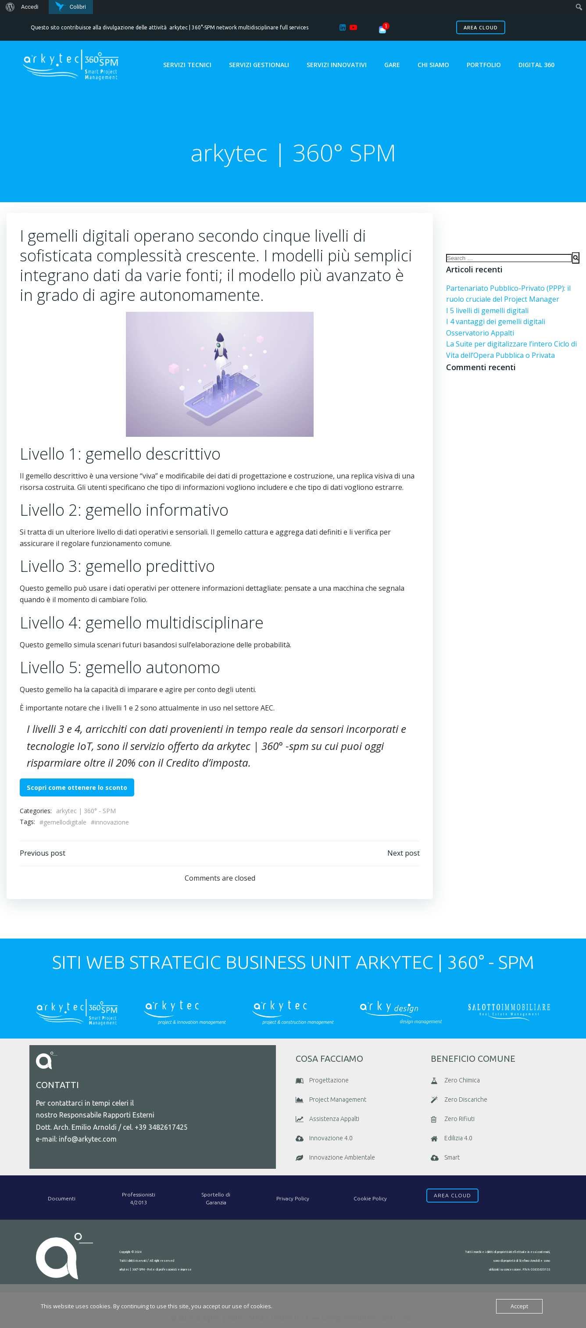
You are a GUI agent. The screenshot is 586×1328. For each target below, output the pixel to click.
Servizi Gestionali (259, 65)
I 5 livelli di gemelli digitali (487, 310)
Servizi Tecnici (187, 65)
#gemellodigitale (62, 822)
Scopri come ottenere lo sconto (77, 787)
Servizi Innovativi (337, 65)
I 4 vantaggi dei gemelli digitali (495, 321)
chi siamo (433, 65)
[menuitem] (9, 7)
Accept (519, 1306)
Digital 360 (536, 65)
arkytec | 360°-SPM (192, 27)
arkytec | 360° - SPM (86, 811)
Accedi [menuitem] (29, 7)
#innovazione (110, 822)
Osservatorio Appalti (480, 333)
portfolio (484, 65)
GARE (392, 65)
